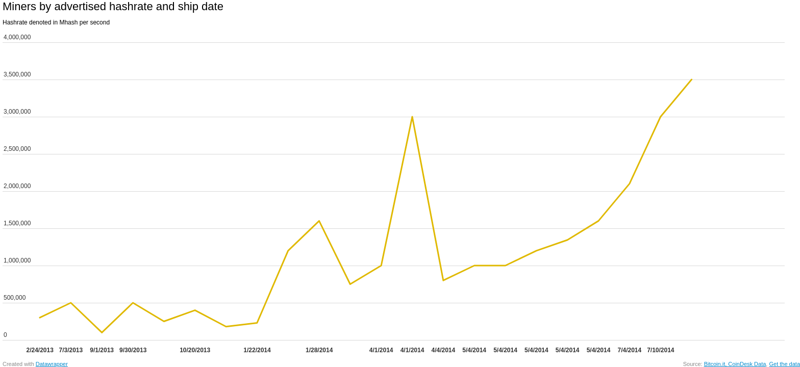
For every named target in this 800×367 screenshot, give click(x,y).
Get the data (784, 364)
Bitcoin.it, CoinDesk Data (735, 364)
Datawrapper (52, 364)
